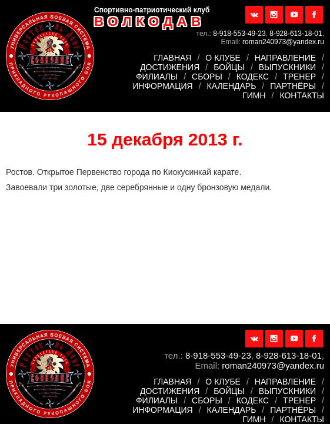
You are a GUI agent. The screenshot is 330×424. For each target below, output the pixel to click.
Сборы (207, 76)
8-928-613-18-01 (295, 33)
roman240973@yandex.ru (283, 42)
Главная (172, 57)
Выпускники (287, 67)
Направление (285, 57)
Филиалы (157, 76)
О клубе (223, 57)
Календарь (231, 86)
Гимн (253, 95)
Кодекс (252, 76)
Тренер (299, 76)
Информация (162, 86)
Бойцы (229, 67)
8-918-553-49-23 (239, 33)
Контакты (301, 95)
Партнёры (293, 86)
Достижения (169, 67)
